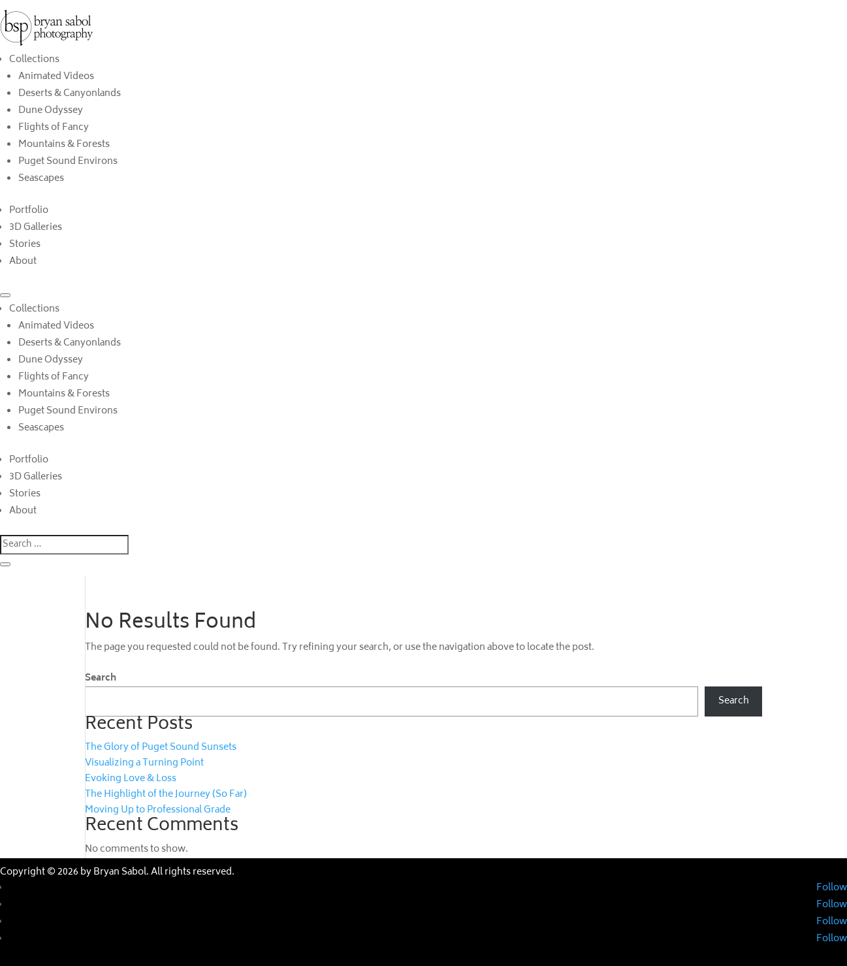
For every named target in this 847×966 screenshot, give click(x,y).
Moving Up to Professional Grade (158, 810)
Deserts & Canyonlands (69, 94)
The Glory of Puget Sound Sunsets (160, 747)
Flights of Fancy (53, 128)
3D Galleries (35, 227)
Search (100, 678)
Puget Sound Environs (68, 161)
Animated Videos (56, 77)
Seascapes (41, 178)
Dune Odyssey (50, 111)
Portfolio (28, 210)
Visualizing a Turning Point (144, 763)
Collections (34, 60)
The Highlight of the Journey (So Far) (166, 794)
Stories (24, 244)
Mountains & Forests (64, 145)
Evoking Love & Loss (130, 779)
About (23, 261)
